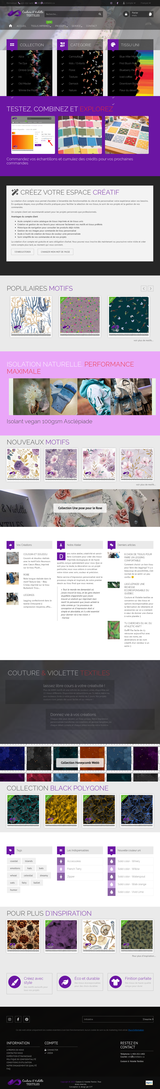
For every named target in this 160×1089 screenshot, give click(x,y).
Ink (15, 76)
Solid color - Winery (124, 861)
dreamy (44, 875)
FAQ (8, 1068)
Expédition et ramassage (19, 1056)
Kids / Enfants (72, 63)
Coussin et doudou (35, 554)
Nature (68, 90)
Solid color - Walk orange (127, 884)
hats (29, 868)
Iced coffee (121, 76)
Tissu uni (130, 45)
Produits (61, 26)
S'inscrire (148, 1019)
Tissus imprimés (41, 24)
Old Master (19, 83)
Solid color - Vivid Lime (126, 892)
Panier (139, 14)
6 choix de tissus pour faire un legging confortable (138, 557)
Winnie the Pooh (22, 90)
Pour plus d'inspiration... (144, 956)
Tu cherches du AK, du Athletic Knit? (138, 625)
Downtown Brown (125, 83)
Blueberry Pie (122, 70)
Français (146, 3)
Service (77, 26)
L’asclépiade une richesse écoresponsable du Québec (136, 589)
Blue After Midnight (125, 56)
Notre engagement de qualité (22, 1065)
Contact (91, 26)
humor (13, 889)
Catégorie (80, 45)
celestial (28, 875)
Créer (49, 1053)
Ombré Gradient (22, 70)
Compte (129, 3)
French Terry (69, 869)
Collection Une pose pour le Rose (80, 508)
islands (29, 861)
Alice (16, 56)
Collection (32, 45)
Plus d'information (136, 1030)
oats (12, 882)
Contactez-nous (15, 1053)
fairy (24, 882)
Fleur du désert (123, 90)
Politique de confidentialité (21, 1059)
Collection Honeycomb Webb (80, 763)
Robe (26, 574)
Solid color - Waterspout (126, 876)
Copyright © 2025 (68, 1082)
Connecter (51, 1050)
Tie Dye (17, 63)
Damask (68, 83)
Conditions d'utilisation (19, 1062)
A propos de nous (15, 1050)
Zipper (66, 876)
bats (41, 868)
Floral (67, 70)
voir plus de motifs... (143, 340)
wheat (13, 875)
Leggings (28, 595)
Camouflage (71, 56)
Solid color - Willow (124, 869)
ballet (37, 882)
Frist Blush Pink (123, 63)
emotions (15, 868)
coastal (14, 861)
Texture (68, 76)
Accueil (21, 26)
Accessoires (69, 861)
